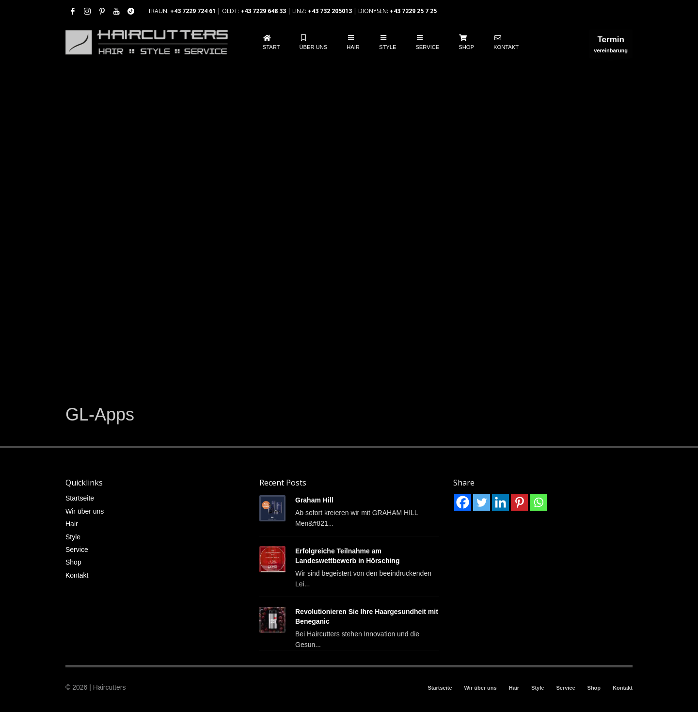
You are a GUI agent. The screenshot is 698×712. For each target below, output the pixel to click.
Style (72, 537)
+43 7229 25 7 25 (413, 11)
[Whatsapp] (538, 502)
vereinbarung (611, 46)
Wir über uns (84, 511)
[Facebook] (462, 502)
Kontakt (76, 575)
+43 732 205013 (330, 11)
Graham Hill (314, 500)
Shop (73, 562)
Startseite (79, 498)
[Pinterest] (519, 502)
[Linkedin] (500, 502)
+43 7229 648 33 (263, 11)
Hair (71, 524)
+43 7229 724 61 (193, 11)
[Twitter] (481, 502)
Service (76, 549)
